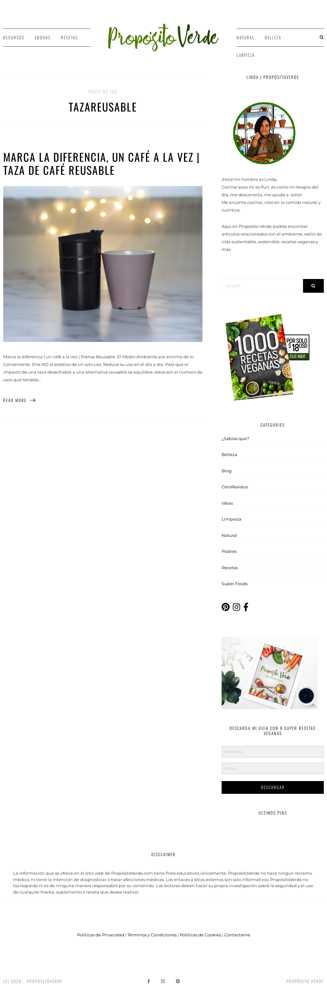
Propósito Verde (305, 981)
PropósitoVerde (45, 981)
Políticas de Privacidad (100, 934)
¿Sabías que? (235, 438)
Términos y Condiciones (152, 934)
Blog (227, 470)
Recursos (14, 37)
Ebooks (43, 37)
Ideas (227, 503)
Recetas (69, 37)
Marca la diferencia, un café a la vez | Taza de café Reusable (101, 163)
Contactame (237, 934)
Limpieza (246, 55)
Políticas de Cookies (200, 934)
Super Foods (234, 583)
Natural (246, 37)
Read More (19, 400)
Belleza (273, 37)
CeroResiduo (235, 486)
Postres (229, 551)
